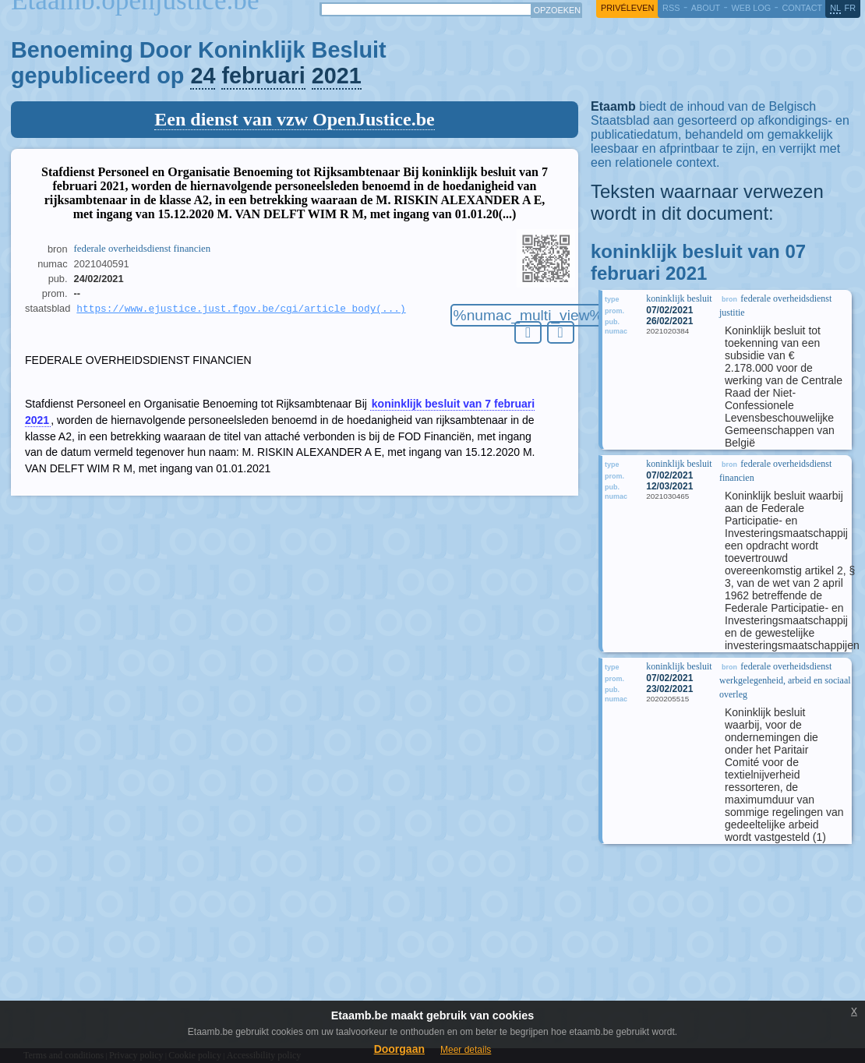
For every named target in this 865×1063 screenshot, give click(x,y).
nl (835, 7)
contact (802, 7)
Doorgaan (399, 1049)
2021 (337, 75)
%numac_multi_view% (528, 315)
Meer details (465, 1049)
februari (263, 75)
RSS (671, 7)
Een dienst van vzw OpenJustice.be (294, 119)
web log (751, 7)
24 (202, 75)
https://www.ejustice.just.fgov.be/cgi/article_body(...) (240, 309)
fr (850, 7)
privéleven (627, 7)
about (705, 7)
